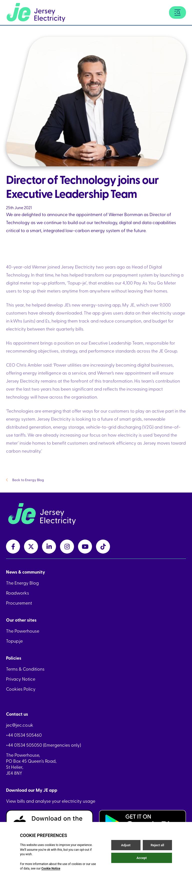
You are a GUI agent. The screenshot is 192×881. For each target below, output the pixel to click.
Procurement (19, 603)
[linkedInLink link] (49, 547)
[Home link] (36, 12)
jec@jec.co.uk (19, 725)
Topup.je (14, 641)
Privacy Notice (20, 679)
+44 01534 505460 (24, 735)
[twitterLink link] (31, 547)
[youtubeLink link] (85, 547)
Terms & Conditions (25, 669)
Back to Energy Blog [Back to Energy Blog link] (25, 484)
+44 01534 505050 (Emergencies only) (43, 745)
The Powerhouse (22, 631)
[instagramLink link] (67, 547)
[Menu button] (177, 12)
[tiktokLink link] (103, 547)
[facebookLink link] (13, 547)
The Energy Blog (22, 583)
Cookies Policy (21, 689)
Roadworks (17, 593)
